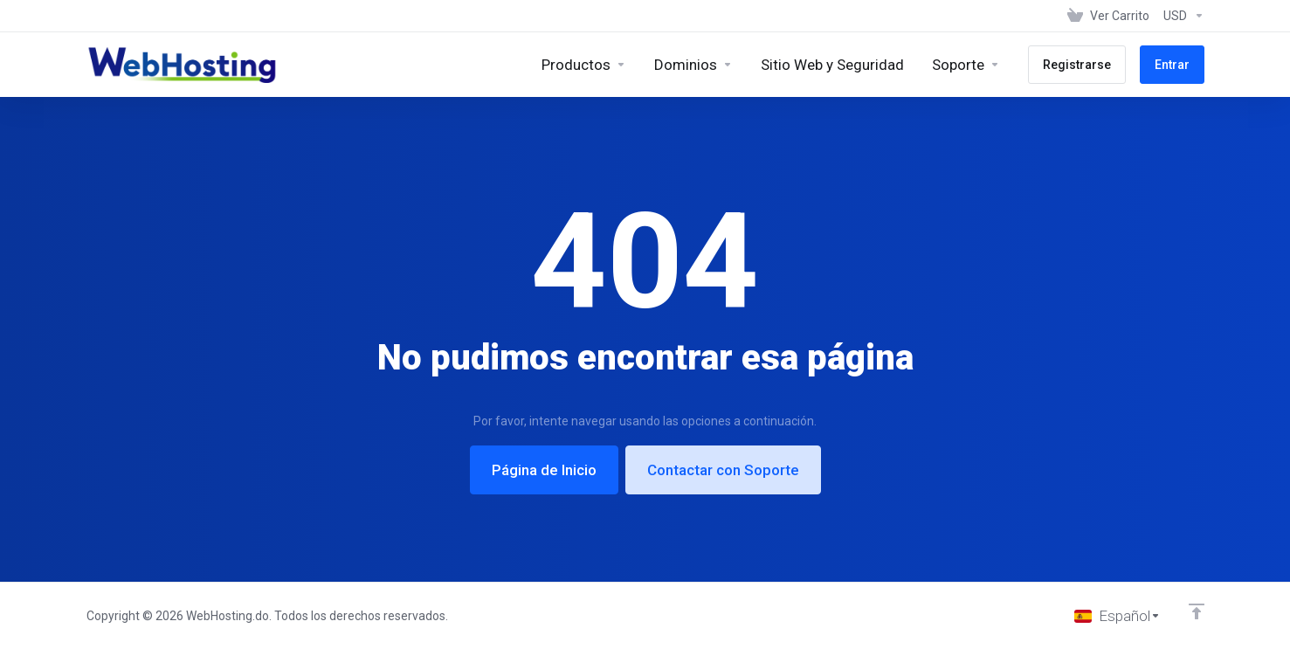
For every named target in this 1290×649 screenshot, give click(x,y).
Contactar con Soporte (723, 470)
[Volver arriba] (1196, 611)
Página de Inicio (544, 470)
